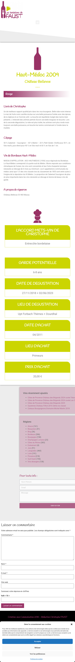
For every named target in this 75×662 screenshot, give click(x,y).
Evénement (64, 445)
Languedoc (64, 451)
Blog (62, 432)
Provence (64, 456)
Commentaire (7, 535)
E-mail (4, 573)
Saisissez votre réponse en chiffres (15, 591)
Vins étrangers (66, 462)
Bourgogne (64, 437)
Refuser (37, 648)
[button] (71, 624)
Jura (62, 448)
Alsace (63, 426)
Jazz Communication (25, 617)
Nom (3, 564)
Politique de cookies (36, 659)
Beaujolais (64, 429)
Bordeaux (64, 434)
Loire (62, 453)
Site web (4, 582)
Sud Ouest (64, 459)
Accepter (37, 641)
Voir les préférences (37, 654)
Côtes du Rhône (66, 442)
